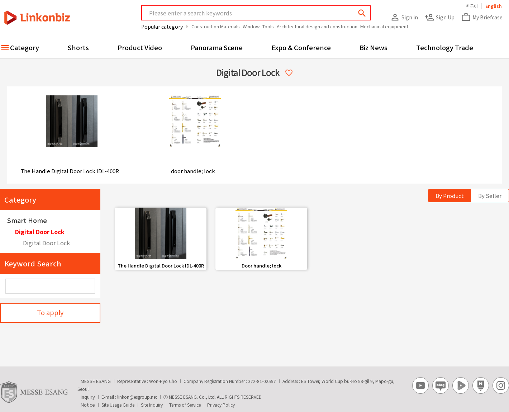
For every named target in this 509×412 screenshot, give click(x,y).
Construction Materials (215, 26)
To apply (50, 312)
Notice (88, 404)
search (362, 13)
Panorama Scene (217, 47)
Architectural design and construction (317, 26)
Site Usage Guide (117, 405)
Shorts (78, 47)
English (493, 6)
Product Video (140, 47)
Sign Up (439, 17)
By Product (450, 195)
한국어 (472, 6)
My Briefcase (482, 17)
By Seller (489, 195)
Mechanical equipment (384, 26)
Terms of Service (185, 405)
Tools (268, 26)
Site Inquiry (152, 405)
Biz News (373, 47)
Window (251, 26)
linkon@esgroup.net (137, 397)
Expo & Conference (301, 47)
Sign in (404, 17)
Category (24, 47)
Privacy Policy (221, 405)
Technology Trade (444, 47)
